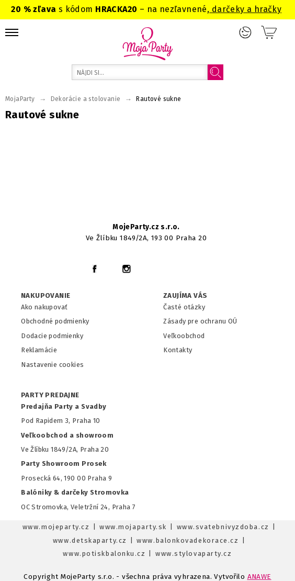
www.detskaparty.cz (90, 540)
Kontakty (177, 350)
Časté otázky (184, 307)
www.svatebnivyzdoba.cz (223, 527)
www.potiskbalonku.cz (104, 553)
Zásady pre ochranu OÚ (200, 321)
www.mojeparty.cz (56, 527)
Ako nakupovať (44, 307)
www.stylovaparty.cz (193, 553)
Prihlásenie (245, 32)
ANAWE (259, 576)
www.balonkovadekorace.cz (188, 540)
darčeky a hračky (245, 9)
